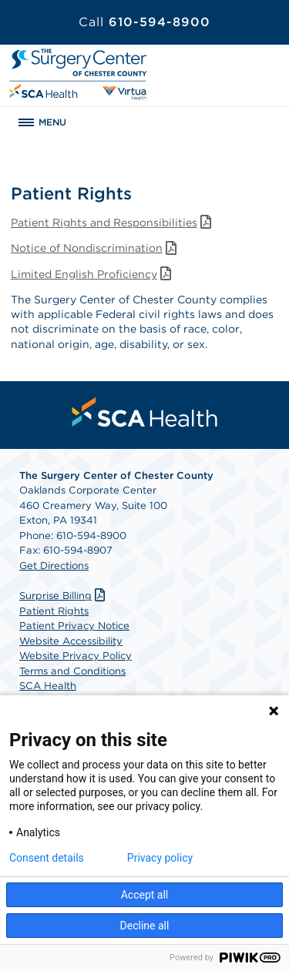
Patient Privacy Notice (74, 625)
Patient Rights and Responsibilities (113, 222)
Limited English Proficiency (93, 274)
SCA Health (47, 685)
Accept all (145, 895)
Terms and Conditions (72, 671)
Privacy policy (160, 858)
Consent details (46, 858)
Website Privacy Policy (75, 655)
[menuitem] (144, 412)
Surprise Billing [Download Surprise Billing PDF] (64, 595)
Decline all (145, 925)
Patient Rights (54, 611)
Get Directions (54, 565)
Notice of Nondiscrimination (95, 248)
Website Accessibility (71, 641)
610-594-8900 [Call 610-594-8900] (144, 22)
